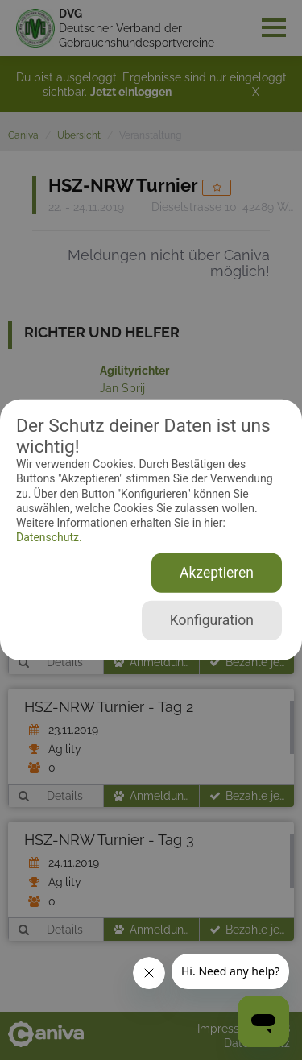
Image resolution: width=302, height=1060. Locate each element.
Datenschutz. (49, 537)
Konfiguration (212, 620)
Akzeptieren (217, 573)
